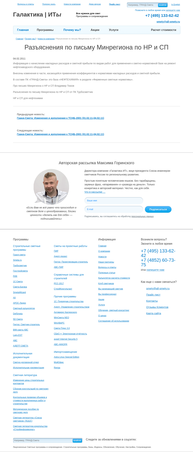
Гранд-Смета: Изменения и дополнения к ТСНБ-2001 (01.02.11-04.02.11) (60, 118)
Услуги (113, 29)
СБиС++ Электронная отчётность (70, 334)
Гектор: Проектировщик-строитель (71, 262)
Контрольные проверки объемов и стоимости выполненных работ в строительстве (30, 400)
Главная (23, 29)
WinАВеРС (59, 323)
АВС (15, 340)
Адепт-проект (60, 256)
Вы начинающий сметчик (110, 289)
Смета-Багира (20, 287)
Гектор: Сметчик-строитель (26, 324)
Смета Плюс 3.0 (62, 328)
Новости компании (72, 4)
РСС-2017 (59, 283)
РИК (15, 276)
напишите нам (173, 10)
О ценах (102, 315)
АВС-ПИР (59, 267)
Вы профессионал (107, 294)
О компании (104, 251)
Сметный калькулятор (24, 308)
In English (175, 4)
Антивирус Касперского (65, 312)
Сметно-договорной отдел (26, 362)
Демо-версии (95, 4)
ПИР (56, 251)
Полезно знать (48, 4)
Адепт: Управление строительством (71, 307)
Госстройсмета (20, 271)
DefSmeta (18, 313)
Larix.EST (18, 335)
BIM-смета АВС (20, 330)
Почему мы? (72, 29)
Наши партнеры (106, 262)
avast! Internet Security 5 (66, 339)
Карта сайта (153, 313)
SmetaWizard (19, 292)
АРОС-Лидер (19, 303)
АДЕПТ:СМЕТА (20, 346)
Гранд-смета (19, 255)
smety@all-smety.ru (168, 21)
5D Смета (18, 319)
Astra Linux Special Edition (66, 357)
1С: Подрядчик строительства (68, 301)
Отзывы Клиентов (157, 307)
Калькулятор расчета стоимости (114, 278)
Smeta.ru (17, 260)
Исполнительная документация (28, 367)
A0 (14, 297)
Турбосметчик (20, 265)
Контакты (152, 300)
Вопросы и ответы (26, 4)
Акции (95, 29)
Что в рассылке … (95, 191)
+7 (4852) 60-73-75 (158, 262)
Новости (102, 256)
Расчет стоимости (163, 29)
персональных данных (142, 216)
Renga (57, 367)
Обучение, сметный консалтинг (113, 310)
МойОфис (59, 362)
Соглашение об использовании (113, 321)
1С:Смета (18, 281)
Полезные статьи (106, 272)
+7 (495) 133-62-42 (158, 253)
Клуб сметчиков (106, 283)
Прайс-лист (153, 294)
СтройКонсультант (63, 289)
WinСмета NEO (61, 317)
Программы (45, 29)
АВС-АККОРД (60, 344)
